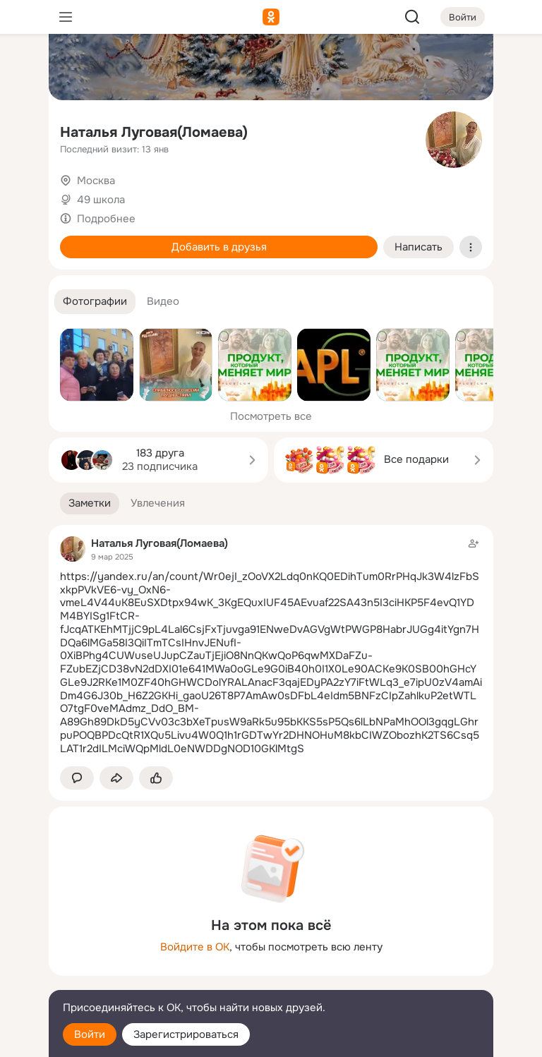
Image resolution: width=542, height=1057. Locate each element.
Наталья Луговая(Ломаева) (154, 132)
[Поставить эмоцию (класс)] (156, 778)
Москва (96, 181)
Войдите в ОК (194, 947)
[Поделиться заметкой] (116, 778)
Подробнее (106, 218)
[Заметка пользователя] (271, 646)
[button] (95, 301)
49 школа (101, 200)
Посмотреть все (271, 416)
